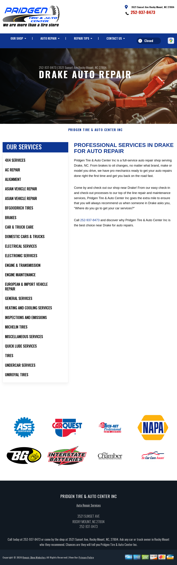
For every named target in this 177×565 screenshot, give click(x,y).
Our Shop (17, 38)
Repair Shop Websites (33, 559)
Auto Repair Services (88, 507)
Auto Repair (48, 38)
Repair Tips (81, 38)
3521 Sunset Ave (68, 67)
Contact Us (114, 38)
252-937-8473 (143, 12)
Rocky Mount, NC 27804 (92, 67)
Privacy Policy (86, 559)
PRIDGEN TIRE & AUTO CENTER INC (95, 131)
